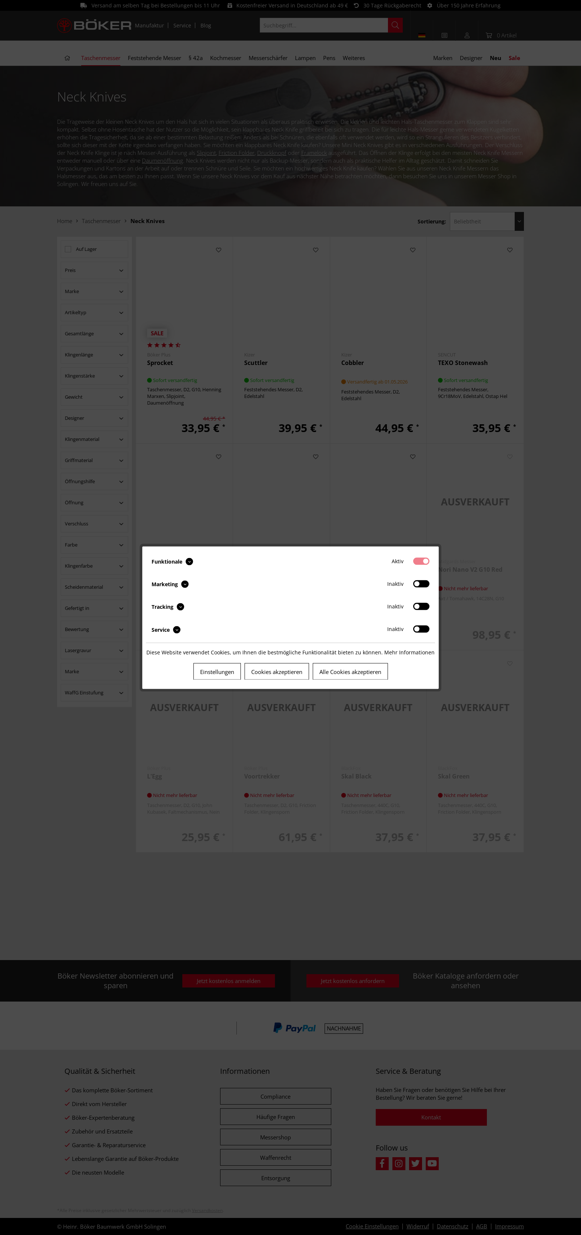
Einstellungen (217, 671)
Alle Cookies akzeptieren (350, 671)
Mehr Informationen (409, 651)
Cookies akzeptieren (276, 671)
